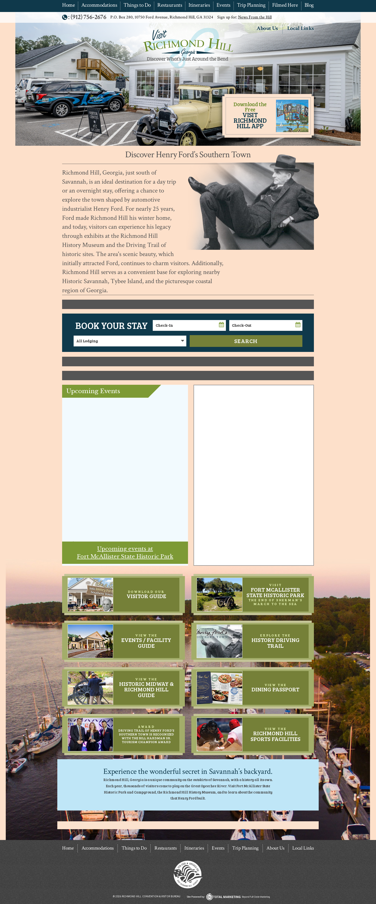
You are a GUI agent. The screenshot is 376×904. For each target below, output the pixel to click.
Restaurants (169, 5)
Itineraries (199, 5)
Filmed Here (285, 5)
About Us (267, 28)
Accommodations (99, 5)
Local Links (300, 28)
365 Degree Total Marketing (228, 896)
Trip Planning (251, 5)
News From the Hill (255, 17)
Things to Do (137, 5)
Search (246, 341)
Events (223, 5)
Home (68, 5)
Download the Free (250, 115)
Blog (309, 5)
